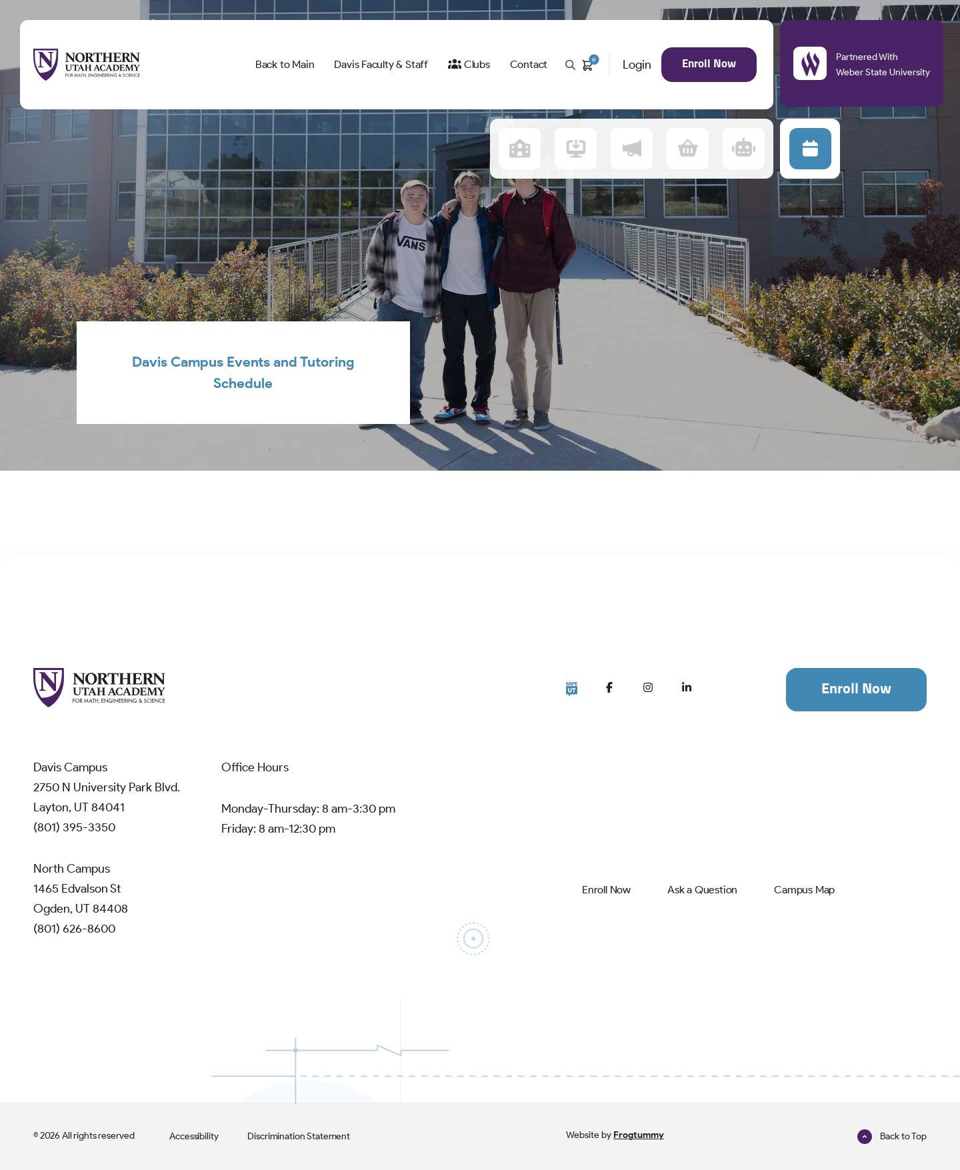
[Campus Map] (804, 889)
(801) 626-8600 (74, 928)
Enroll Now (709, 64)
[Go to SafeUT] (571, 689)
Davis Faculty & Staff (381, 64)
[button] (810, 148)
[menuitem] (284, 64)
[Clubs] (469, 64)
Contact (529, 64)
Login (637, 64)
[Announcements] (631, 148)
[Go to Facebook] (609, 687)
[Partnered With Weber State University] (810, 64)
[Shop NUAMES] (687, 148)
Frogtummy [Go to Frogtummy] (638, 1135)
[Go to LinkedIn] (686, 687)
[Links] (575, 148)
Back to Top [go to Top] (892, 1136)
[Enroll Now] (598, 889)
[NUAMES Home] (86, 65)
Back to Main (284, 64)
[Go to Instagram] (648, 687)
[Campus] (519, 148)
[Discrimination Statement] (298, 1136)
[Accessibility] (193, 1136)
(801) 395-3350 (74, 827)
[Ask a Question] (702, 889)
